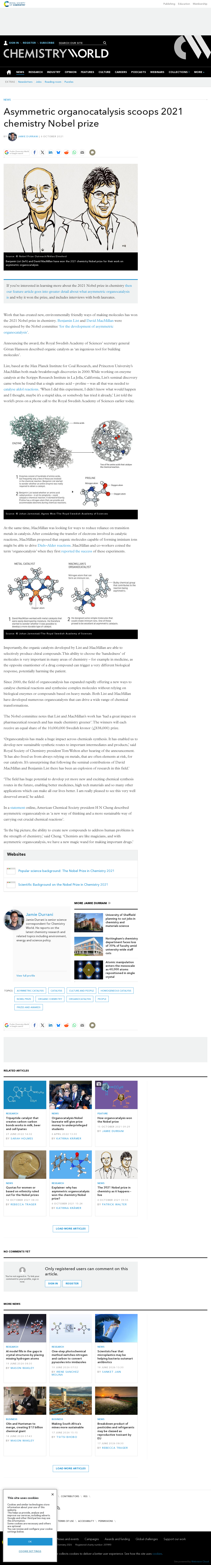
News (7, 99)
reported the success (76, 551)
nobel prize (24, 999)
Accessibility (86, 1521)
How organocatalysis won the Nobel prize (114, 1119)
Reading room (53, 81)
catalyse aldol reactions (21, 389)
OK (30, 1541)
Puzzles (69, 81)
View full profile (25, 975)
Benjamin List (68, 321)
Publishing (169, 3)
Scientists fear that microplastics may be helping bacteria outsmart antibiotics (115, 1357)
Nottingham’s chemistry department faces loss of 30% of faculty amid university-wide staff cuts (122, 946)
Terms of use (66, 1521)
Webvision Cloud (200, 1561)
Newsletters (25, 81)
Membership (200, 3)
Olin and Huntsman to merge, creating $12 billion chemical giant (24, 1427)
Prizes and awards (29, 1007)
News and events (68, 1539)
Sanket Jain (111, 1371)
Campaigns (92, 1539)
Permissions (105, 1521)
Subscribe (47, 43)
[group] (198, 72)
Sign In (14, 42)
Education (184, 3)
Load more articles (71, 1228)
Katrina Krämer (68, 1138)
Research (12, 1113)
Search (104, 42)
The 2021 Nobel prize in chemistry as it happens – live (114, 1191)
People (102, 999)
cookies (157, 1553)
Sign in (53, 1283)
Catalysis (56, 990)
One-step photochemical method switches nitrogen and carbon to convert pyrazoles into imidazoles (70, 1357)
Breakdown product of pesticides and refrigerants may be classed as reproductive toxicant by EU (115, 1431)
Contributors (70, 1496)
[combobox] (81, 43)
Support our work (175, 1539)
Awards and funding (117, 1539)
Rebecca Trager (23, 1204)
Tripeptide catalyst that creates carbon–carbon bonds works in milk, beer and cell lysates (23, 1123)
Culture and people (81, 990)
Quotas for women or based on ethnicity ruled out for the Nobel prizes (22, 1191)
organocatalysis (80, 999)
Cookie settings (30, 1551)
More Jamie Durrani (90, 903)
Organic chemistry (50, 999)
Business (11, 1419)
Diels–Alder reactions (54, 545)
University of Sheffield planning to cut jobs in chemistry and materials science (120, 920)
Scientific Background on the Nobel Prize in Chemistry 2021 (63, 885)
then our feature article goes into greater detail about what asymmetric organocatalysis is (69, 291)
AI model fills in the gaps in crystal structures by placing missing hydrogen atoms (25, 1355)
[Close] (53, 1494)
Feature (102, 1113)
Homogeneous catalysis (116, 990)
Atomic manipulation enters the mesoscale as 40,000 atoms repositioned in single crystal (120, 969)
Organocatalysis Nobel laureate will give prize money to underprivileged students (69, 1123)
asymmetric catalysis (30, 990)
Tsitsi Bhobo (66, 1437)
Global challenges (147, 1539)
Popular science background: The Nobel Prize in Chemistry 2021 (66, 871)
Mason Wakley (22, 1368)
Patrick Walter (114, 1204)
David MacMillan (100, 321)
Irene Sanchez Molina (65, 1373)
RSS (86, 1496)
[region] (30, 1525)
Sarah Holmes (22, 1138)
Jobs (39, 81)
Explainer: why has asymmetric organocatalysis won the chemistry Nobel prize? (70, 1193)
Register (29, 43)
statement (17, 808)
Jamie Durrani (28, 136)
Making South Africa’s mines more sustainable (68, 1425)
